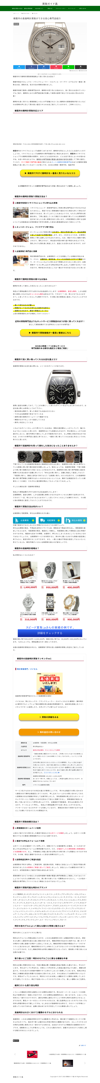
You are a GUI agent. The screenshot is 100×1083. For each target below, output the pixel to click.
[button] (81, 67)
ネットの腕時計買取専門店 (61, 162)
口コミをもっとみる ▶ (52, 776)
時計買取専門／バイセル (27, 669)
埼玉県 (16, 1044)
